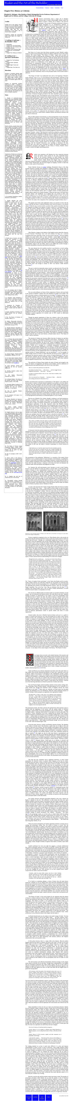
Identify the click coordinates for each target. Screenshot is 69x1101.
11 (5, 327)
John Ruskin (57, 7)
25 (5, 446)
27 (5, 458)
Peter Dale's (13, 105)
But (29, 398)
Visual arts (47, 7)
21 (5, 395)
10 (5, 321)
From (29, 724)
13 (5, 354)
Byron (56, 68)
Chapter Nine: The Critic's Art (13, 67)
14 (5, 358)
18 (5, 379)
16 (5, 371)
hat (35, 655)
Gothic (44, 167)
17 (5, 375)
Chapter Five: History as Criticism (14, 52)
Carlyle (43, 30)
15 (5, 365)
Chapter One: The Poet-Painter (13, 45)
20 (5, 391)
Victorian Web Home (40, 7)
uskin (35, 154)
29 (5, 476)
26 (5, 453)
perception (46, 673)
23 (5, 406)
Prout (64, 68)
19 (5, 384)
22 (5, 399)
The (30, 896)
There (29, 823)
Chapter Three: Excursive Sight (13, 49)
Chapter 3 (16, 362)
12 (5, 339)
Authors (52, 7)
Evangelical (13, 462)
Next (62, 7)
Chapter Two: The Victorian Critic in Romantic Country (13, 47)
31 (5, 480)
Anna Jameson (41, 272)
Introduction (9, 44)
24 (5, 412)
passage (53, 785)
